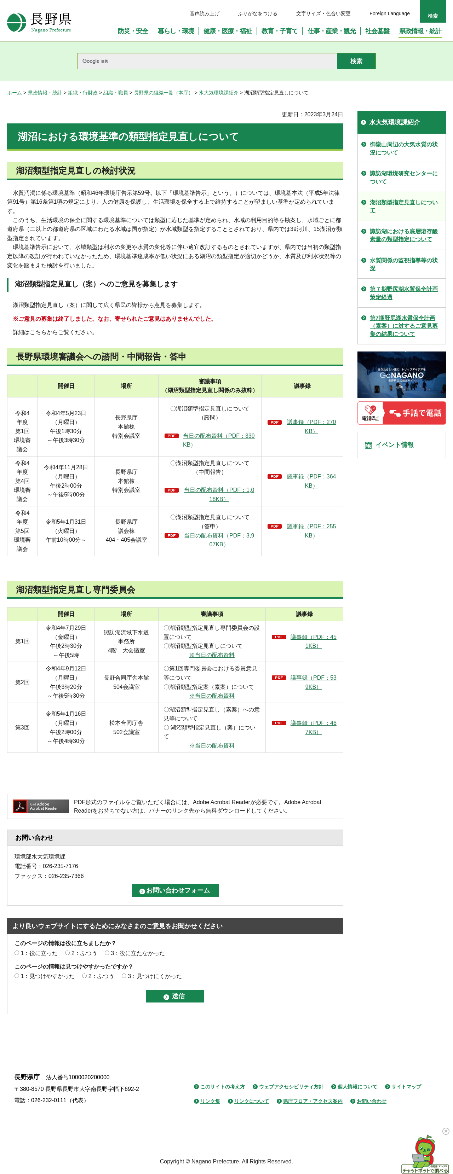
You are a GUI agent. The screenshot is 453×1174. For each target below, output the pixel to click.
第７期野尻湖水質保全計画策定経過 (404, 293)
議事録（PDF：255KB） (311, 531)
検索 (433, 16)
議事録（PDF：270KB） (311, 426)
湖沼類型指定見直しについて (404, 206)
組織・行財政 (83, 92)
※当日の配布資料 (212, 655)
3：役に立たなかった (138, 953)
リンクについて (251, 1101)
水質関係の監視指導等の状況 (404, 264)
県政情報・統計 (45, 92)
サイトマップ (406, 1086)
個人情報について (357, 1086)
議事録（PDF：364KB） (311, 481)
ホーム (14, 92)
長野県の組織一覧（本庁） (163, 92)
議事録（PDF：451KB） (314, 641)
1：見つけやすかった (48, 976)
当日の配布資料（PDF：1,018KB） (219, 494)
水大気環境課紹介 (219, 92)
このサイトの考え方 (222, 1086)
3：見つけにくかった (155, 976)
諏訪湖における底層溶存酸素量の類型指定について (404, 235)
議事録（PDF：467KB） (314, 727)
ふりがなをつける (257, 13)
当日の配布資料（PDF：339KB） (219, 440)
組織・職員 (115, 92)
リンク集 (210, 1101)
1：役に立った (39, 953)
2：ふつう (84, 953)
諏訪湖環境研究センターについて (404, 177)
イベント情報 (396, 447)
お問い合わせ (371, 1101)
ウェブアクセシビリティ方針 (291, 1086)
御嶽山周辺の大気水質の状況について (404, 148)
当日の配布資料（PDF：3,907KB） (219, 540)
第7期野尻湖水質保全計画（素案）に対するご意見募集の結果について (404, 326)
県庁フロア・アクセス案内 (313, 1101)
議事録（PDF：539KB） (314, 682)
